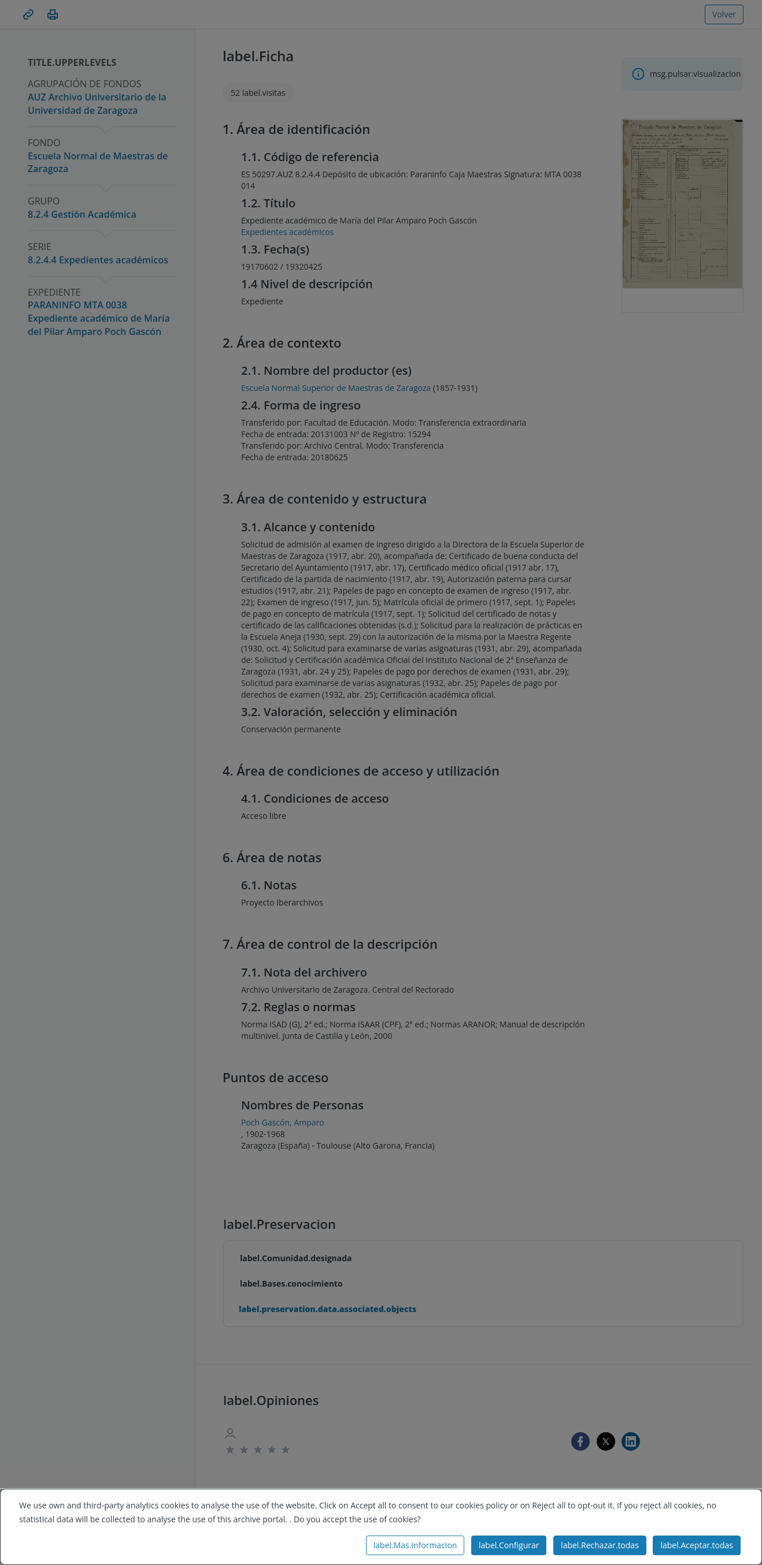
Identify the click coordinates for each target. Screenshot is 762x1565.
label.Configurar (509, 1545)
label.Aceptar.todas (696, 1545)
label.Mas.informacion (415, 1545)
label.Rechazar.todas (600, 1545)
